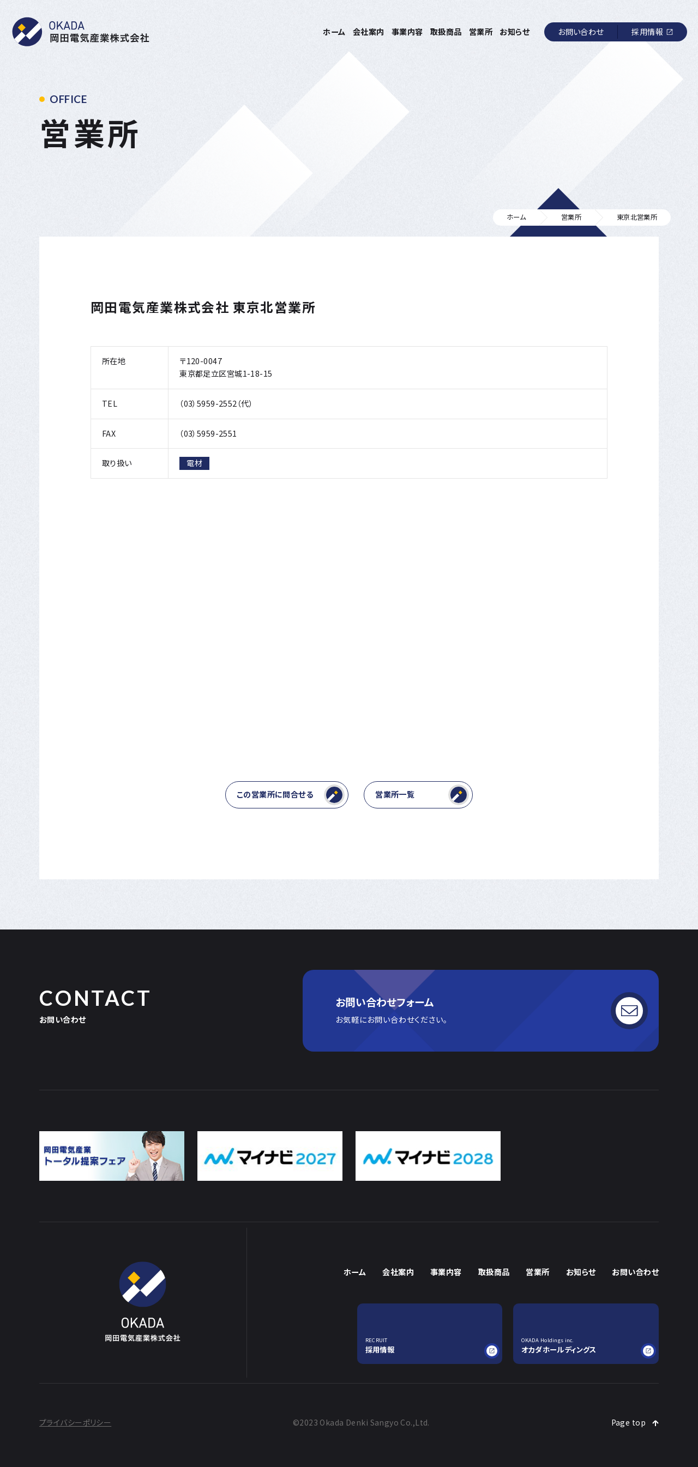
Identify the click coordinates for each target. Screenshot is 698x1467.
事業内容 (407, 31)
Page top (628, 1422)
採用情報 (647, 31)
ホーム (334, 31)
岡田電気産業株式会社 (81, 31)
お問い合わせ (581, 31)
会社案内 (368, 31)
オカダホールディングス (586, 1345)
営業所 (480, 31)
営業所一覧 (422, 794)
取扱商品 (446, 31)
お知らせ (514, 31)
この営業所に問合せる (291, 794)
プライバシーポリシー (75, 1422)
